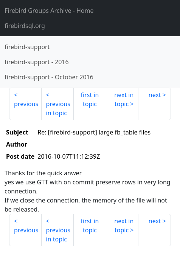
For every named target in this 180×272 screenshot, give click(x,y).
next (155, 95)
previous (26, 104)
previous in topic (58, 108)
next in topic (123, 99)
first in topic (90, 99)
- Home (49, 10)
